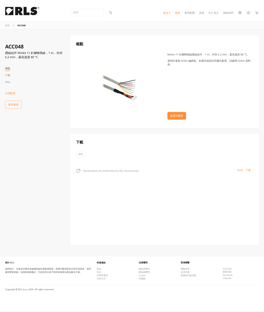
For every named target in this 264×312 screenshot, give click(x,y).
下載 (7, 75)
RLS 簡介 (214, 13)
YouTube (227, 269)
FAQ (7, 82)
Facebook (227, 276)
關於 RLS (9, 263)
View (240, 171)
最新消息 (227, 272)
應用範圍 (189, 13)
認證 (80, 155)
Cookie (142, 276)
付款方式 (101, 279)
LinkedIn (227, 279)
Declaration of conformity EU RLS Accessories (111, 172)
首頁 (7, 26)
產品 (165, 13)
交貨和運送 (102, 276)
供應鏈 (142, 279)
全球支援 (185, 273)
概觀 (7, 68)
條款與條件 (144, 269)
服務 (177, 13)
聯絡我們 (228, 13)
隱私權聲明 (144, 273)
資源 (201, 13)
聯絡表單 (185, 269)
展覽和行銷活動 (188, 276)
